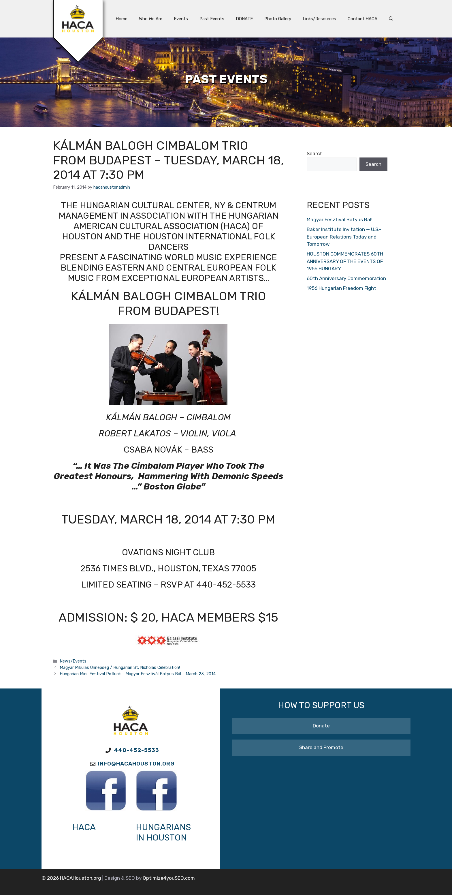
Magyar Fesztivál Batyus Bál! (339, 219)
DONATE (244, 18)
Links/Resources (319, 18)
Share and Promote (321, 747)
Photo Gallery (277, 18)
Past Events (211, 18)
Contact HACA (362, 18)
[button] (391, 18)
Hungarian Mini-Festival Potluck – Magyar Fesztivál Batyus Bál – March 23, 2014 (138, 673)
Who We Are (150, 18)
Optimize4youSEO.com (169, 878)
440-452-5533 (136, 750)
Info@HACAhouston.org (136, 763)
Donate (321, 726)
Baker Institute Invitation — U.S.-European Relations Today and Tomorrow (344, 236)
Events (181, 18)
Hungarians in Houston (163, 832)
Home (121, 18)
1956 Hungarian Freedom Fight (341, 288)
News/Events (73, 661)
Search (315, 153)
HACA (84, 827)
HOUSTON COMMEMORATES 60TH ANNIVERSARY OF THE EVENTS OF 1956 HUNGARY (345, 261)
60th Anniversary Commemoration (346, 278)
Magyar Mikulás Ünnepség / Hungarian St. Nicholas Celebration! (120, 667)
